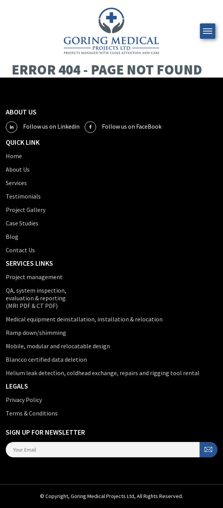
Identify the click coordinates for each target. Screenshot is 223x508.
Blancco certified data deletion (46, 359)
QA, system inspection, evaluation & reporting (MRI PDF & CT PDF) (36, 297)
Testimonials (23, 196)
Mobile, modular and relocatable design (58, 346)
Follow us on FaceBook (123, 127)
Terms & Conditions (32, 413)
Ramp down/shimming (36, 332)
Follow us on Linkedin (43, 127)
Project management (34, 277)
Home (14, 156)
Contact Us (20, 250)
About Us (18, 169)
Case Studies (22, 223)
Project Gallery (25, 209)
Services (16, 183)
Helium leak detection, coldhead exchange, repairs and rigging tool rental (103, 373)
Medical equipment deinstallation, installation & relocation (84, 319)
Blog (12, 236)
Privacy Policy (24, 400)
